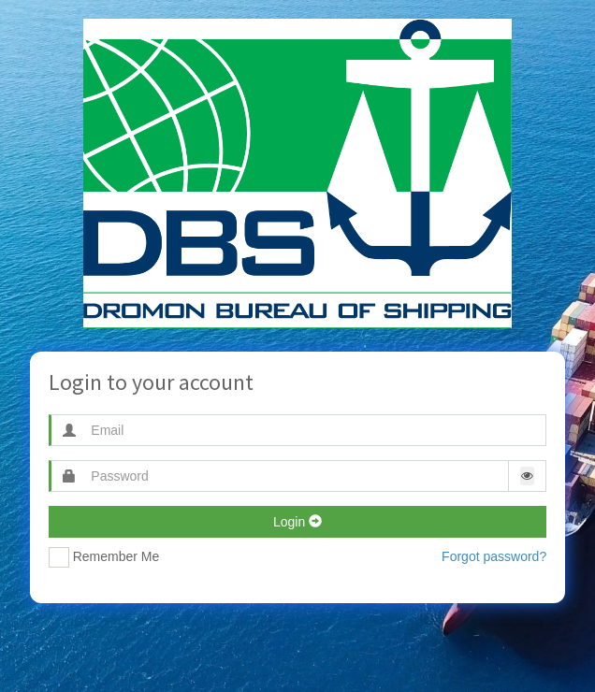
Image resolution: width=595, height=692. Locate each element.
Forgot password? (494, 556)
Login (297, 521)
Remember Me (104, 557)
